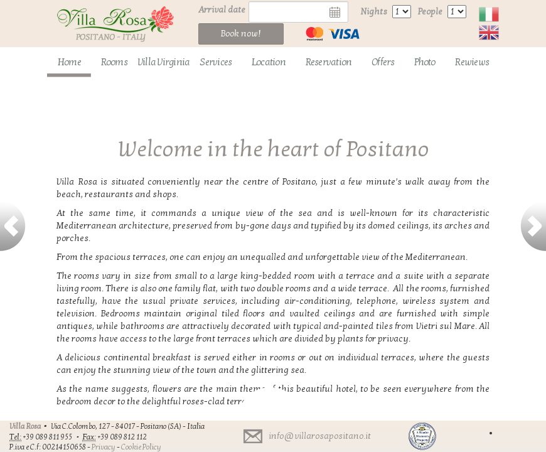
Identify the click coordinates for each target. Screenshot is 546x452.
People (430, 11)
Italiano (489, 14)
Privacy (103, 447)
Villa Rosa (25, 426)
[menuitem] (69, 62)
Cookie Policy (141, 447)
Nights (373, 11)
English (489, 32)
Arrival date (221, 9)
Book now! (241, 33)
